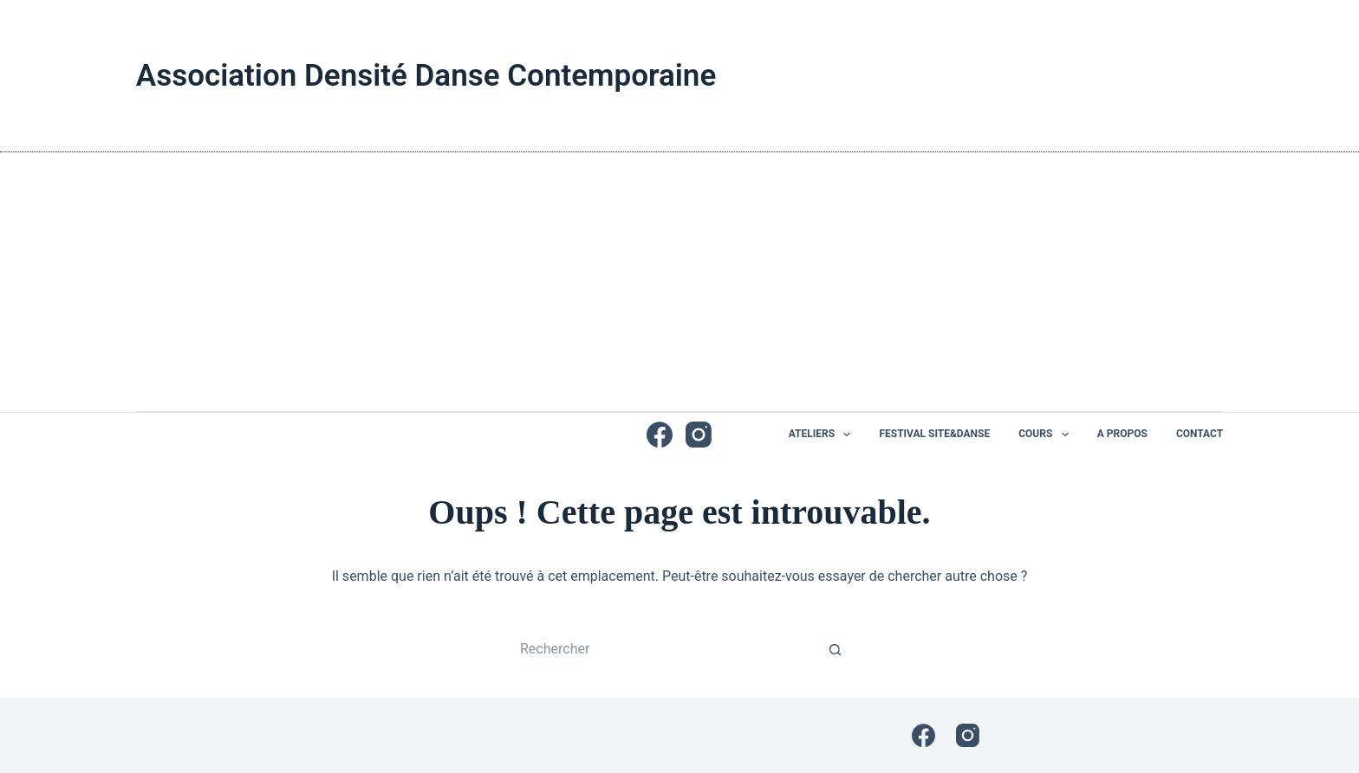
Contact (1199, 434)
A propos (1122, 434)
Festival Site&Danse (934, 434)
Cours (1047, 434)
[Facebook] (660, 435)
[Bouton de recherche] (835, 649)
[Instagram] (699, 435)
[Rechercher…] (662, 649)
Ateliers (823, 434)
